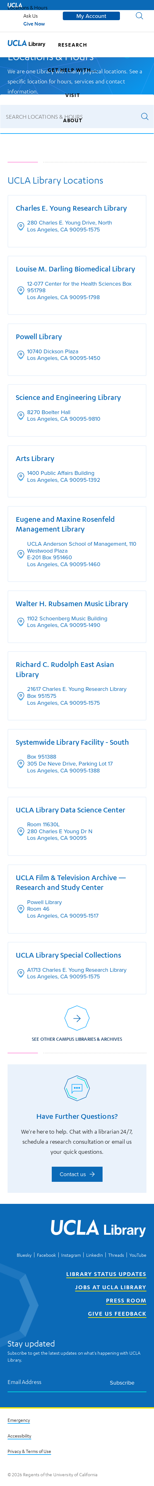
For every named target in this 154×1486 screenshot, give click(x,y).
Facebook (46, 1255)
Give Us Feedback (117, 1313)
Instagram (71, 1255)
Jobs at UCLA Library (110, 1287)
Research (72, 45)
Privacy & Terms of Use (29, 1451)
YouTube (137, 1255)
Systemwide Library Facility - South (72, 741)
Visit (72, 95)
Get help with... (73, 70)
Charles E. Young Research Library (71, 207)
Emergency (19, 1420)
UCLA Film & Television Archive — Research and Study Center (71, 882)
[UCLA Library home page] (26, 45)
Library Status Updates (106, 1273)
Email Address (25, 1382)
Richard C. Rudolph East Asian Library (65, 669)
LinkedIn (94, 1255)
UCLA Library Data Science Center (70, 809)
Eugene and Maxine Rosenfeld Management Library (65, 524)
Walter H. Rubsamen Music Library (72, 603)
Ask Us (30, 16)
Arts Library (35, 458)
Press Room (126, 1300)
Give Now (34, 23)
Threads (116, 1255)
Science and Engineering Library (68, 397)
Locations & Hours (28, 7)
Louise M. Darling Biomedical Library (75, 268)
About (72, 120)
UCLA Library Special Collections (68, 954)
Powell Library (39, 336)
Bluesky (24, 1255)
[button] (139, 15)
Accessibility (19, 1435)
